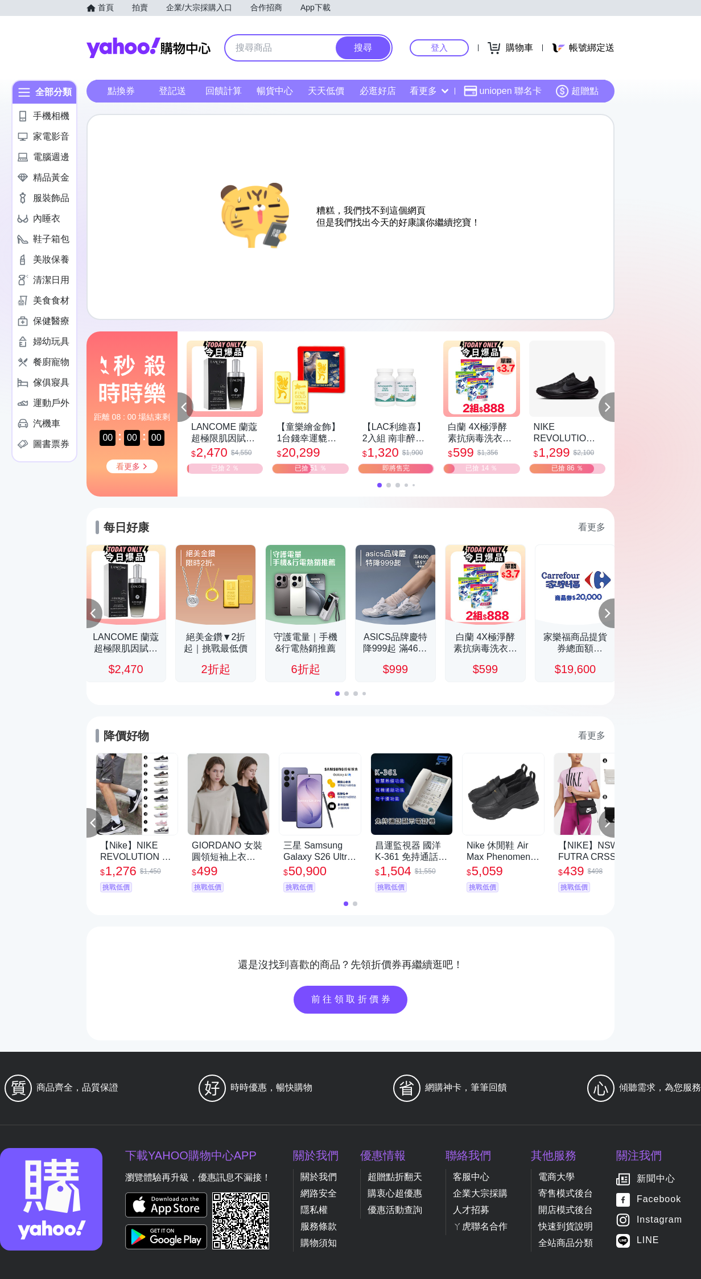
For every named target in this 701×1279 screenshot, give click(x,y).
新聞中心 (656, 1179)
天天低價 (326, 91)
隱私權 (314, 1210)
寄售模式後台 (565, 1193)
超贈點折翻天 (395, 1177)
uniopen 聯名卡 (503, 91)
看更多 (429, 91)
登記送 (172, 91)
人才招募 (471, 1210)
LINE (648, 1240)
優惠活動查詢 (395, 1210)
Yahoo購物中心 (148, 48)
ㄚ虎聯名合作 (480, 1226)
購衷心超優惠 (395, 1193)
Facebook (659, 1199)
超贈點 (577, 91)
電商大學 (556, 1177)
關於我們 (318, 1177)
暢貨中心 (275, 91)
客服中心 (471, 1177)
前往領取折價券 (352, 999)
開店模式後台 (565, 1210)
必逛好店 (378, 91)
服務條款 (318, 1226)
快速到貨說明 (565, 1226)
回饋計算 (223, 91)
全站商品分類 (565, 1243)
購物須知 (318, 1243)
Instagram (659, 1220)
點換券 (121, 91)
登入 (439, 47)
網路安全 (318, 1193)
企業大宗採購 (480, 1193)
